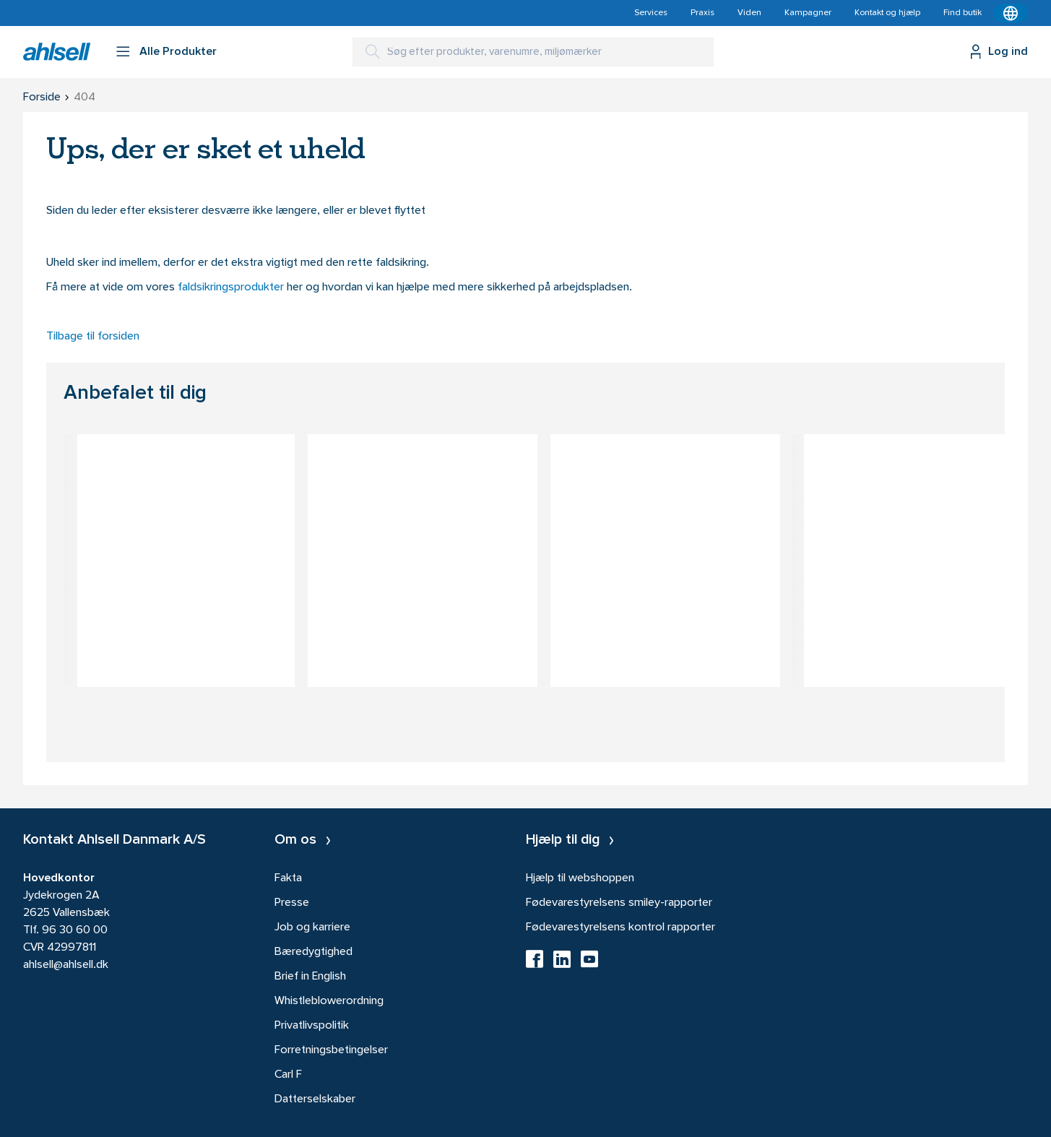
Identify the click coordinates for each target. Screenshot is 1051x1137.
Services (650, 13)
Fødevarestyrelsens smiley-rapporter (619, 903)
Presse (291, 903)
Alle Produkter (178, 52)
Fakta (288, 878)
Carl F (288, 1075)
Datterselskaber (314, 1099)
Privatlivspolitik (311, 1026)
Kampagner (807, 13)
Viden (749, 13)
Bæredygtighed (313, 952)
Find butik (962, 13)
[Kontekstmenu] (1010, 13)
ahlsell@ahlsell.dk (65, 965)
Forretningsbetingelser (331, 1050)
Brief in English (310, 977)
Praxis (702, 13)
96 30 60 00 (75, 930)
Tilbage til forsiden (92, 337)
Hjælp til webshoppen (580, 878)
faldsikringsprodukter (232, 287)
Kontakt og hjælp (887, 13)
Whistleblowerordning (329, 1001)
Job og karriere (312, 927)
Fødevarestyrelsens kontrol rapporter (620, 927)
